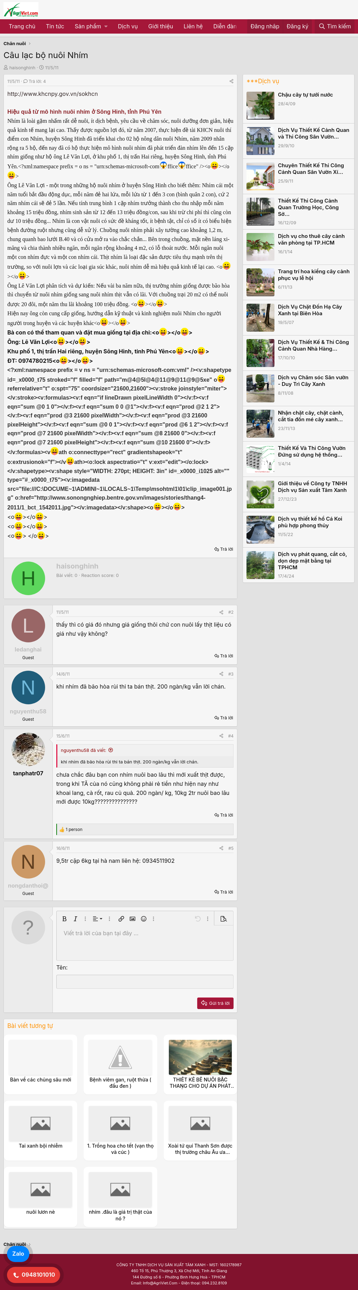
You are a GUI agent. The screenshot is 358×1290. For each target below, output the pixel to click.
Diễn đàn (225, 26)
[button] (91, 26)
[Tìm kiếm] (335, 26)
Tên (61, 967)
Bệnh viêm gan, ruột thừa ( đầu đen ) (120, 1083)
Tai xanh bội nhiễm (41, 1146)
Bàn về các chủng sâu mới (40, 1080)
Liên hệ (193, 26)
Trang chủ (22, 26)
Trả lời (226, 549)
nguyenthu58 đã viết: (83, 750)
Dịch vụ (128, 26)
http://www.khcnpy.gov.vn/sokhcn (52, 93)
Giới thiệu (160, 26)
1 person (74, 829)
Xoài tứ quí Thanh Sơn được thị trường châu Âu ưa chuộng (200, 1152)
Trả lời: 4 (34, 81)
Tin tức (55, 26)
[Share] (231, 81)
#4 (231, 736)
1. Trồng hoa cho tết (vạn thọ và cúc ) (120, 1149)
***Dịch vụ (262, 81)
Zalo (18, 1253)
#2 (231, 612)
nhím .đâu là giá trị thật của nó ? (120, 1215)
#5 (231, 848)
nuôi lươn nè (40, 1212)
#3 (231, 674)
